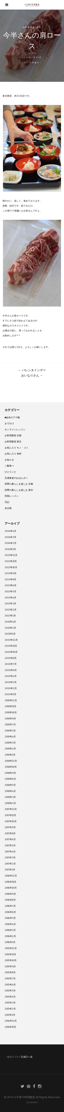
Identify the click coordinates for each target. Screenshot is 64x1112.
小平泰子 (34, 62)
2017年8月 (10, 833)
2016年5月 (10, 918)
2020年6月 (11, 670)
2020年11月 (11, 645)
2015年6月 (10, 984)
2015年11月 (10, 954)
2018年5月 (10, 784)
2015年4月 (10, 996)
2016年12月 (11, 875)
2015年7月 (10, 978)
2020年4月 (11, 676)
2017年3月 (10, 857)
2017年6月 (10, 839)
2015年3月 (10, 1002)
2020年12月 (11, 639)
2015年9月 (10, 966)
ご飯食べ (9, 465)
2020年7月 (11, 664)
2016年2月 (10, 936)
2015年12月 (11, 948)
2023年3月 (10, 603)
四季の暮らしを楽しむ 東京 (19, 489)
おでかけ (9, 423)
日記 (7, 502)
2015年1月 (10, 1014)
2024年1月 (10, 549)
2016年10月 (11, 887)
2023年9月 (10, 573)
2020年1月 (10, 694)
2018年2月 (10, 803)
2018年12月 (11, 760)
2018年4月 (10, 791)
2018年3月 (10, 797)
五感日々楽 (26, 1056)
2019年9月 (10, 718)
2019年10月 (11, 712)
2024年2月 (10, 543)
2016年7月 (10, 905)
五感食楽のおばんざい (16, 477)
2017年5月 (10, 845)
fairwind (33, 1102)
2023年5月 (10, 591)
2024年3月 (10, 537)
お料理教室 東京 (32, 27)
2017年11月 (10, 815)
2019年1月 (10, 754)
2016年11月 (10, 881)
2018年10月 (11, 766)
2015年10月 (11, 960)
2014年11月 (10, 1026)
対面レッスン (12, 495)
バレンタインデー (32, 370)
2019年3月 (10, 742)
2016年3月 (10, 930)
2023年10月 (11, 567)
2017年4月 (10, 851)
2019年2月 (10, 748)
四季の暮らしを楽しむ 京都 (19, 483)
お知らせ (9, 459)
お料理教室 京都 (13, 435)
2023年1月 (10, 615)
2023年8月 (10, 579)
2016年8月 (10, 899)
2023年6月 (10, 585)
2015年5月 (10, 990)
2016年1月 (10, 942)
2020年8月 (11, 658)
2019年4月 (10, 736)
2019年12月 (11, 700)
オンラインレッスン (15, 429)
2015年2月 (10, 1008)
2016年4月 (10, 924)
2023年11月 (11, 561)
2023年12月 (11, 555)
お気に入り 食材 (13, 453)
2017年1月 (10, 869)
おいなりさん (32, 375)
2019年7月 (10, 724)
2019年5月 (10, 730)
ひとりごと (10, 471)
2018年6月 (10, 778)
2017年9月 (10, 827)
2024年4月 (10, 530)
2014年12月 (11, 1020)
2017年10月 (11, 821)
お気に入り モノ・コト (16, 447)
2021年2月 (10, 627)
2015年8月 (10, 972)
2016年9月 (10, 893)
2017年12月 (11, 809)
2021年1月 (10, 633)
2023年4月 (10, 597)
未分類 (8, 508)
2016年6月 (10, 912)
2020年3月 (11, 682)
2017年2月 (10, 863)
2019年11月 (10, 706)
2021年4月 (10, 621)
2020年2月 (11, 688)
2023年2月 (10, 609)
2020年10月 (11, 651)
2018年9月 (10, 772)
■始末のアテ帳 (12, 417)
